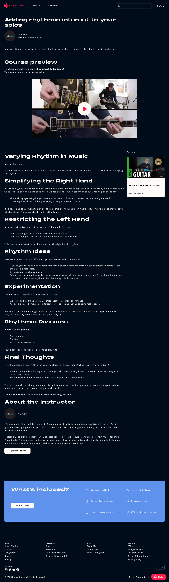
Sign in (161, 6)
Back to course (22, 505)
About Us (91, 546)
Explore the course (17, 451)
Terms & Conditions (138, 556)
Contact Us (92, 549)
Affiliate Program (95, 553)
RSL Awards (23, 34)
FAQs (130, 546)
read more (78, 443)
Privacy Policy (134, 559)
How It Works (11, 546)
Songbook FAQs (135, 549)
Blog (48, 546)
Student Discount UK (56, 553)
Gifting (7, 559)
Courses (8, 549)
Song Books (10, 553)
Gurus (7, 556)
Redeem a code (135, 553)
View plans (53, 5)
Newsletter (51, 549)
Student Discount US (56, 556)
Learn (35, 5)
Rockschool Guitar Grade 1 (144, 186)
